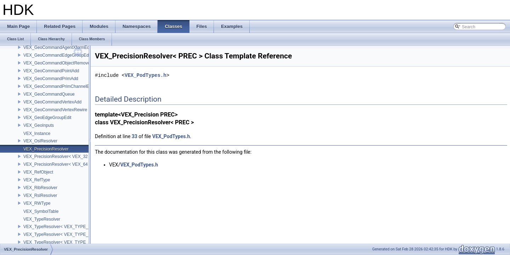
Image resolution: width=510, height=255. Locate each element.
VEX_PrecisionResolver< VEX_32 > (57, 156)
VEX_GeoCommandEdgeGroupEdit (57, 55)
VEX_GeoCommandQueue (49, 94)
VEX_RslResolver (40, 195)
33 (134, 136)
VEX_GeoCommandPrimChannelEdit (58, 86)
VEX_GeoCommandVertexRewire (55, 109)
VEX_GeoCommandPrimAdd (50, 78)
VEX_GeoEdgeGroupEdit (47, 117)
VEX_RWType (36, 203)
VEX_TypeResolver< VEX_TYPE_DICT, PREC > (69, 234)
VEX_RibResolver (40, 187)
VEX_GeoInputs (38, 125)
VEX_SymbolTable (40, 211)
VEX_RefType (36, 179)
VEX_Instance (36, 133)
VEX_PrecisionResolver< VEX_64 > (57, 164)
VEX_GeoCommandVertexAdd (52, 102)
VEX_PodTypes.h (145, 75)
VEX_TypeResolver (41, 219)
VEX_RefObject (38, 172)
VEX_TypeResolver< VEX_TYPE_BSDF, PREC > (70, 226)
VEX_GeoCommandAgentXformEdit (57, 47)
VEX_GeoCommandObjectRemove (56, 63)
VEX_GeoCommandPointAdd (51, 70)
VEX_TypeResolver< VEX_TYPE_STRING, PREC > (72, 242)
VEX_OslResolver (40, 140)
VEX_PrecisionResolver (45, 149)
